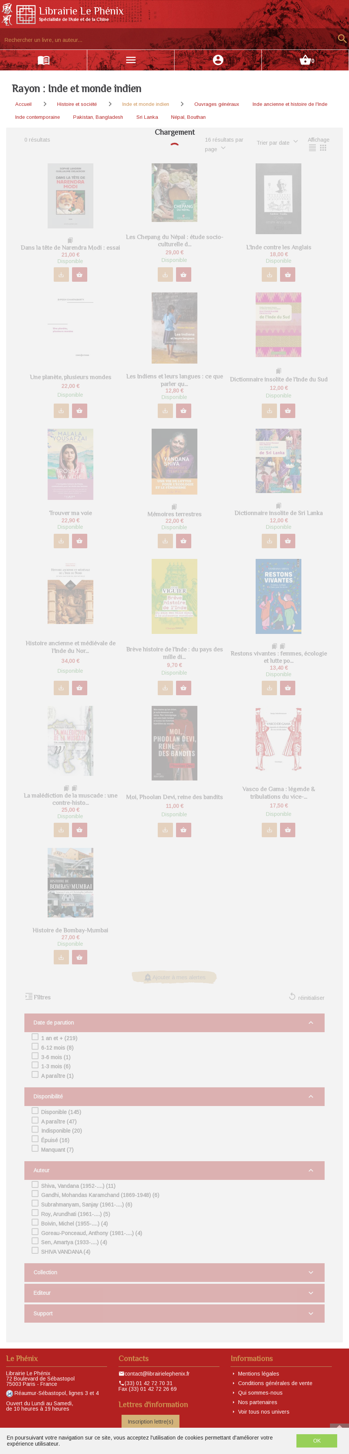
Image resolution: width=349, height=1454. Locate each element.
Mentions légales (258, 1374)
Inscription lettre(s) (150, 1422)
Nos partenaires (257, 1402)
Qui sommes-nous (260, 1393)
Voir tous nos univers (264, 1412)
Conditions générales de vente (275, 1383)
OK (317, 1441)
